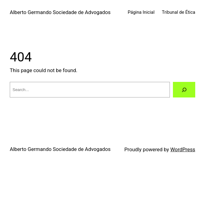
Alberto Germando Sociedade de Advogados (60, 12)
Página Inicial (141, 12)
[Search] (184, 89)
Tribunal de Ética (178, 12)
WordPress (182, 149)
